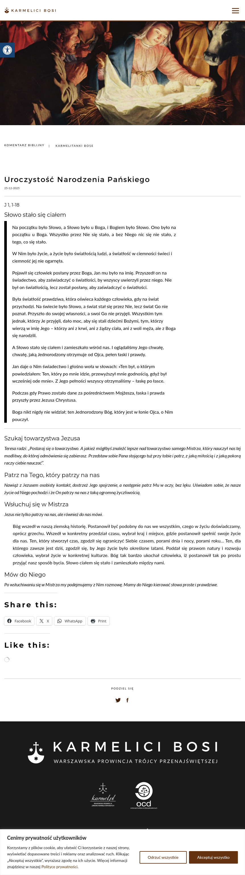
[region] (122, 852)
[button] (7, 50)
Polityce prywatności (59, 866)
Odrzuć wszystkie (163, 857)
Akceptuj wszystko (213, 857)
